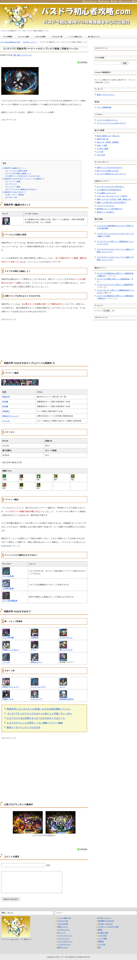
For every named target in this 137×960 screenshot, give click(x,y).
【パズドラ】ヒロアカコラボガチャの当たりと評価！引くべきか (39, 713)
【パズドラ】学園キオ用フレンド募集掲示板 (113, 279)
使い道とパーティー (22, 55)
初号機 (5, 402)
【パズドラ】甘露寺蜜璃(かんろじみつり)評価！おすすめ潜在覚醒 (115, 227)
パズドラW (101, 944)
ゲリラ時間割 (7, 37)
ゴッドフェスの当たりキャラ (107, 120)
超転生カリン (36, 662)
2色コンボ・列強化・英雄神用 (108, 142)
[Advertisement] (44, 138)
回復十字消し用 (102, 139)
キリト (33, 650)
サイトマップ (125, 1)
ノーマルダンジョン (64, 944)
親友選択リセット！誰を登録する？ (110, 209)
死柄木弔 (6, 397)
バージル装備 (8, 576)
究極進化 (101, 941)
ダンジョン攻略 (23, 37)
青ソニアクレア (66, 650)
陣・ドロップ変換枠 (14, 195)
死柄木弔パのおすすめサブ (14, 192)
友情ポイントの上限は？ (106, 212)
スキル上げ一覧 (57, 37)
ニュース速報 (102, 938)
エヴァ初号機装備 (9, 601)
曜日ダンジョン (63, 947)
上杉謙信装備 (8, 588)
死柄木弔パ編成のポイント (14, 168)
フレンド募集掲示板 (104, 107)
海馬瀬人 (6, 411)
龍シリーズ (61, 933)
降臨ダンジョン (63, 927)
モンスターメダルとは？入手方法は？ (110, 187)
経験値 (100, 930)
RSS (135, 1)
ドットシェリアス (38, 687)
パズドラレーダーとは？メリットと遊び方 (112, 196)
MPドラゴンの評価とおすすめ (108, 171)
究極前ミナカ (8, 699)
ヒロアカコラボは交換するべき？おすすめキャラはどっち (36, 718)
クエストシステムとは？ (106, 206)
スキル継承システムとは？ (106, 193)
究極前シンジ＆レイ (10, 650)
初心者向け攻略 (103, 933)
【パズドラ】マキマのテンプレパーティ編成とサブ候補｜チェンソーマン (115, 250)
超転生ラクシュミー (10, 416)
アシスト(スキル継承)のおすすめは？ (21, 189)
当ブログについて (91, 1)
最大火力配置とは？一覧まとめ (108, 136)
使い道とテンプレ (94, 37)
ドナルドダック (66, 637)
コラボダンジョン (63, 930)
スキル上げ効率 (40, 37)
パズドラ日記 (102, 935)
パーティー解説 (12, 187)
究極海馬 (34, 637)
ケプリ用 (100, 152)
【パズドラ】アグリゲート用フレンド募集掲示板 (114, 285)
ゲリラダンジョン (63, 938)
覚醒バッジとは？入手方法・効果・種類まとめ (114, 199)
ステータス (11, 184)
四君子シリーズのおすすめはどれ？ (110, 167)
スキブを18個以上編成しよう (18, 173)
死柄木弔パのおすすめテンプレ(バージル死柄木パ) (23, 179)
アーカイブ (98, 311)
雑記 (99, 947)
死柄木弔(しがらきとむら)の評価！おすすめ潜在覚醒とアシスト (39, 709)
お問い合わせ (104, 1)
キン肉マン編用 (102, 149)
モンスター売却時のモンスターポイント (111, 174)
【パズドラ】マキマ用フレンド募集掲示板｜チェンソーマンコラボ (115, 243)
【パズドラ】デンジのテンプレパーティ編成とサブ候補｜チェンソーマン (115, 258)
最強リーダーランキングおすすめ (23, 727)
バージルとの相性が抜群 (16, 171)
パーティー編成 (12, 181)
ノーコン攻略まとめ (75, 37)
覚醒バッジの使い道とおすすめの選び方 (111, 202)
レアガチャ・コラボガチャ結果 (108, 927)
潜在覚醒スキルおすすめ (106, 921)
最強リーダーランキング (106, 95)
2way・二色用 (102, 145)
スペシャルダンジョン (65, 941)
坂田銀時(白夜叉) (67, 699)
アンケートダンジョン (65, 935)
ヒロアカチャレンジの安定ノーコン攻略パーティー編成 (35, 723)
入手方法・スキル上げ (105, 924)
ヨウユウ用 (101, 155)
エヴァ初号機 (8, 637)
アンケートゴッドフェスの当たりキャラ (111, 123)
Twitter (115, 1)
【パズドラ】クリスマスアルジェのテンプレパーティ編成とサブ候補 (115, 235)
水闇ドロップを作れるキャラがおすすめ (22, 176)
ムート (62, 687)
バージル (6, 421)
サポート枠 (11, 197)
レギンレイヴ (36, 699)
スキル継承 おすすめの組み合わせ (109, 190)
